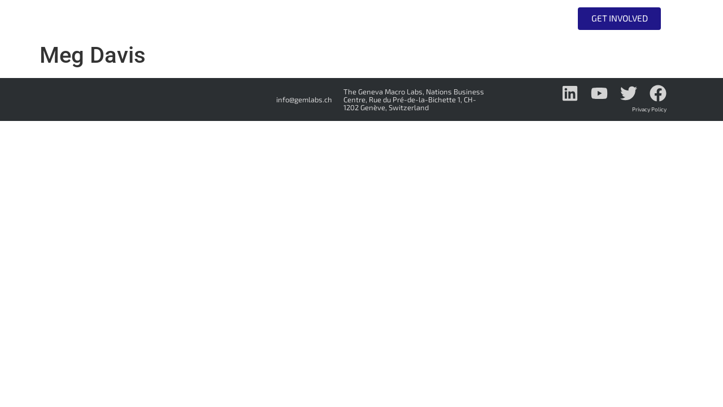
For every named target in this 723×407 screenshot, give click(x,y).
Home (231, 18)
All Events (524, 18)
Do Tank (457, 18)
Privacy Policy (649, 109)
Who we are (297, 18)
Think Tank (381, 18)
